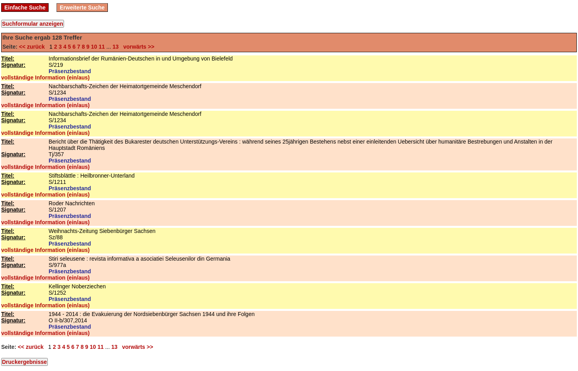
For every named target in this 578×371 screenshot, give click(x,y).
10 (94, 47)
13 (116, 47)
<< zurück (33, 47)
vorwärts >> (137, 47)
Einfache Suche (24, 7)
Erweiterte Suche (82, 7)
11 (102, 47)
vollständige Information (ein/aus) (45, 77)
